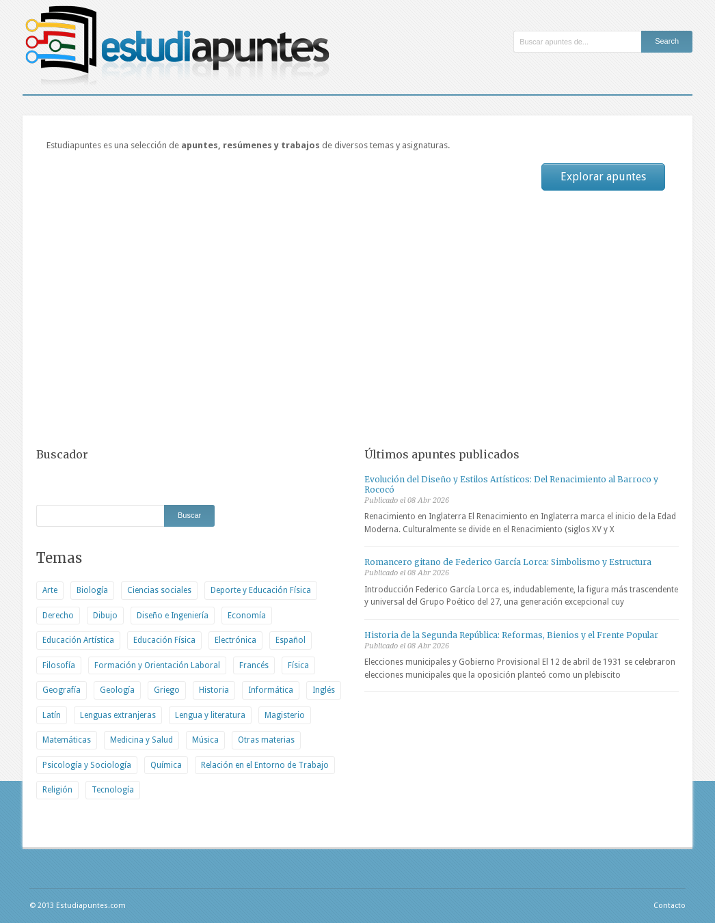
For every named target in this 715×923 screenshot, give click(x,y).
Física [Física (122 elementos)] (298, 665)
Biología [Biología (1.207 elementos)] (92, 590)
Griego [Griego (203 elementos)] (167, 690)
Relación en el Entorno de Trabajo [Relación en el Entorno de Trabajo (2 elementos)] (265, 765)
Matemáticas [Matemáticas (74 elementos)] (66, 740)
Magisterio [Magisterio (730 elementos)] (285, 715)
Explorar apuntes (603, 176)
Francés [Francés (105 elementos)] (254, 665)
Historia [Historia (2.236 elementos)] (214, 690)
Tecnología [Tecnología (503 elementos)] (113, 790)
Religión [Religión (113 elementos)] (57, 790)
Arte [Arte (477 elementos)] (49, 590)
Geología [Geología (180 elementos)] (117, 690)
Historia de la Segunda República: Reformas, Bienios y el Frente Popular (511, 635)
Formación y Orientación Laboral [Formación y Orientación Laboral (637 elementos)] (157, 665)
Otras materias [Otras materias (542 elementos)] (266, 740)
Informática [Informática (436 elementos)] (270, 690)
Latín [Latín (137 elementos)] (51, 715)
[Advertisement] (357, 317)
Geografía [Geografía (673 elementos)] (61, 690)
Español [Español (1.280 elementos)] (290, 640)
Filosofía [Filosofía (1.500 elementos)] (58, 665)
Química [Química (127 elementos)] (166, 765)
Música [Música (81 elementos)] (205, 740)
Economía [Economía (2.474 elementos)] (247, 615)
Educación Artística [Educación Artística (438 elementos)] (78, 640)
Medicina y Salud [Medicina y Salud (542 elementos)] (141, 740)
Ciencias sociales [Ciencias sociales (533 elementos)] (159, 590)
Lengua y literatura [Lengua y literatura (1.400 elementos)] (210, 715)
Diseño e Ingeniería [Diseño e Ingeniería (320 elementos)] (172, 615)
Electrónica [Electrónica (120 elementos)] (235, 640)
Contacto (669, 905)
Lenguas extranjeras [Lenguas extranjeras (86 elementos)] (118, 715)
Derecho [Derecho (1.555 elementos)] (58, 615)
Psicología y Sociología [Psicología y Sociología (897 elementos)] (86, 765)
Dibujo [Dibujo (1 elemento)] (105, 615)
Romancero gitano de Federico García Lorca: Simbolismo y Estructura (507, 562)
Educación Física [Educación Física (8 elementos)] (164, 640)
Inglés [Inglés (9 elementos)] (323, 690)
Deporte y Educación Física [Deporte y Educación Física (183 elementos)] (261, 590)
